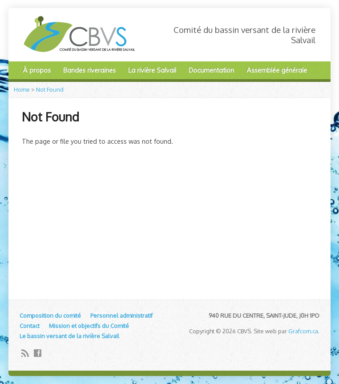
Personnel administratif (121, 315)
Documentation (211, 70)
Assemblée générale (276, 70)
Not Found (50, 89)
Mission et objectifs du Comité (89, 325)
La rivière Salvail (152, 70)
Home (22, 89)
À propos (37, 70)
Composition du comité (50, 315)
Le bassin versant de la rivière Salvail (69, 336)
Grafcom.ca (303, 331)
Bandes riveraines (89, 70)
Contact (30, 325)
